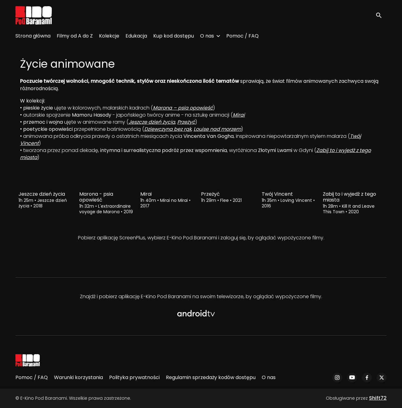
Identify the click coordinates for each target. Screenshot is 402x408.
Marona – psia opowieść (183, 107)
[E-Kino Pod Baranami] (27, 360)
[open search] (381, 15)
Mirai (239, 114)
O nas (207, 35)
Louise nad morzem (217, 129)
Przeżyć (186, 122)
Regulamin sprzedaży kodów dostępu (211, 377)
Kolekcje (109, 35)
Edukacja (136, 35)
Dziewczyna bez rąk (167, 129)
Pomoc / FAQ (242, 35)
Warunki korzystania (78, 377)
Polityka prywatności (134, 377)
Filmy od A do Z (75, 35)
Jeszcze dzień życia (152, 122)
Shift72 (378, 398)
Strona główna (33, 35)
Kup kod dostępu (173, 35)
